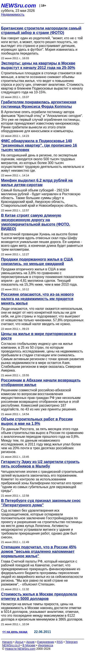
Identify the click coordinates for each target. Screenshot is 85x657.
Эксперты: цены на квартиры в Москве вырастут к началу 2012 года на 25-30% (38, 65)
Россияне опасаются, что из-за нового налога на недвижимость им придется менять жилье (37, 298)
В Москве (28, 645)
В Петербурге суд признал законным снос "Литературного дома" (41, 502)
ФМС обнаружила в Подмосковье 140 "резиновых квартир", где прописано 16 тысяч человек (39, 145)
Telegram (71, 642)
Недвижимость (12, 14)
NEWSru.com (18, 5)
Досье (19, 642)
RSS (60, 642)
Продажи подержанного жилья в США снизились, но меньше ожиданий (37, 261)
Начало (7, 642)
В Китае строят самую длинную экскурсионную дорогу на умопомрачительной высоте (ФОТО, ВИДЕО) (35, 222)
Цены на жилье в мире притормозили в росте (38, 336)
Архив (30, 642)
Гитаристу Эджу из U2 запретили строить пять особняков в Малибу (40, 464)
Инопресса (45, 645)
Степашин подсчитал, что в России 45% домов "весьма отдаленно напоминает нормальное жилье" (38, 551)
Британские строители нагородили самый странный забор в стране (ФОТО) (41, 30)
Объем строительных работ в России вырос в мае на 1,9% (37, 421)
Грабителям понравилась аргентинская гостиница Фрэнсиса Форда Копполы (38, 104)
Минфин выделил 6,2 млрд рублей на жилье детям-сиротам (37, 182)
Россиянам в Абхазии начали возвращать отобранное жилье (41, 382)
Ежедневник (45, 642)
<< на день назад (14, 631)
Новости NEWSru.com (20, 648)
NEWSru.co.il (11, 645)
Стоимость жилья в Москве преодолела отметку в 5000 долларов (39, 596)
